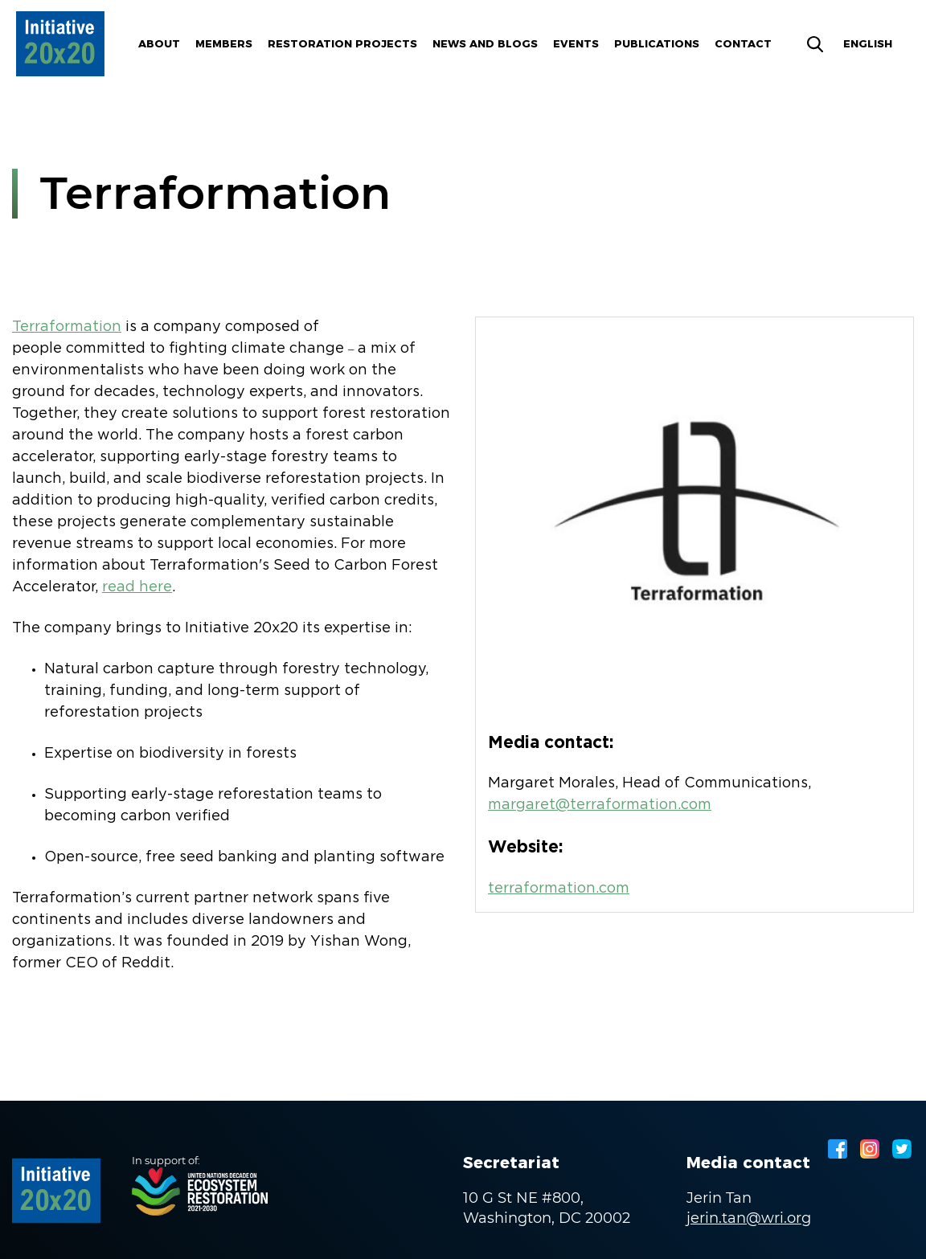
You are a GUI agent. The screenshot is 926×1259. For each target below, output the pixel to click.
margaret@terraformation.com (599, 805)
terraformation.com (558, 888)
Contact (743, 43)
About (159, 43)
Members (223, 43)
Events (576, 43)
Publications (656, 43)
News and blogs (485, 43)
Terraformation (66, 327)
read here (137, 587)
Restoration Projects (342, 43)
